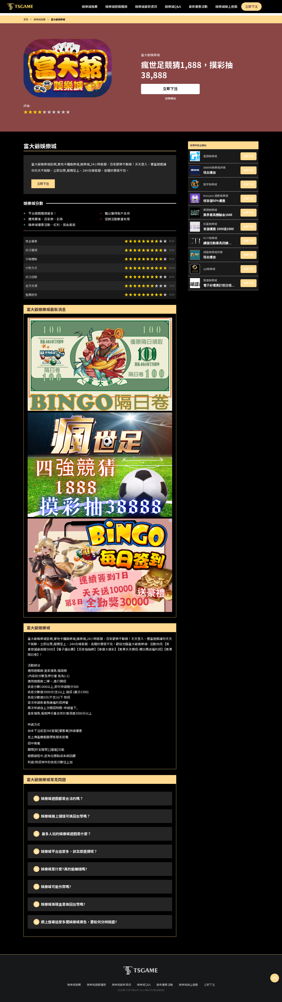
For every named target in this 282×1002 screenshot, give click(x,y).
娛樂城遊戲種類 (116, 6)
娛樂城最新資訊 (146, 6)
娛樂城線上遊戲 (226, 6)
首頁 (26, 19)
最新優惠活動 (198, 6)
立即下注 (251, 6)
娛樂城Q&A (173, 6)
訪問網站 (170, 98)
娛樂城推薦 (90, 6)
